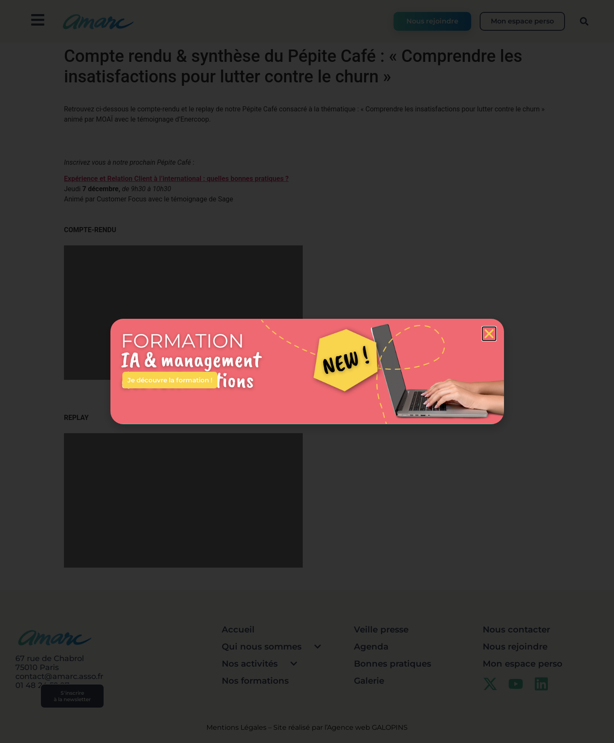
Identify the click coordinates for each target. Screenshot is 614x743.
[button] (489, 333)
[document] (307, 371)
